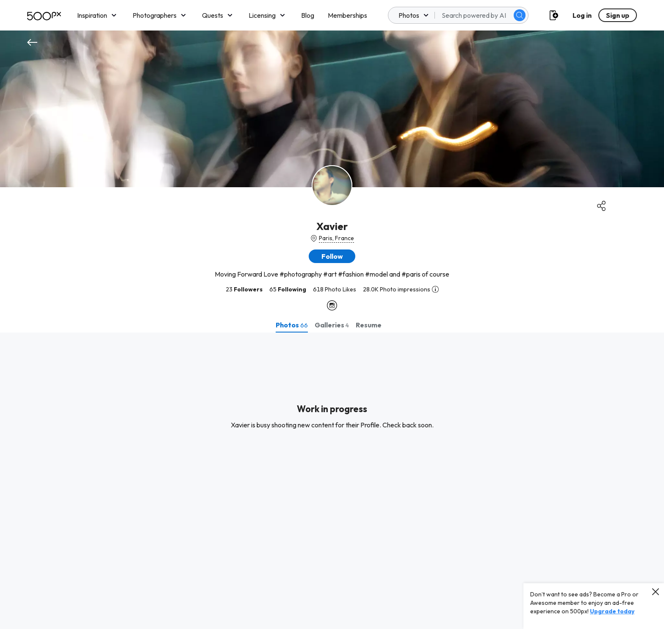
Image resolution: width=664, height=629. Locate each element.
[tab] (291, 325)
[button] (332, 256)
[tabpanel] (332, 481)
